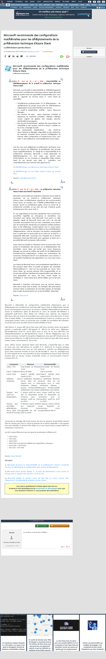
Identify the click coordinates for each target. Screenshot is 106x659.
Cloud (32, 5)
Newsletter (48, 2)
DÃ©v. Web (59, 5)
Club (80, 2)
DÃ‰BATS (66, 7)
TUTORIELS (14, 7)
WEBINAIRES (27, 7)
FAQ (26, 2)
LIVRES (35, 7)
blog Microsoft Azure (28, 178)
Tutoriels (19, 2)
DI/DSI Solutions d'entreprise (19, 5)
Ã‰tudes (65, 2)
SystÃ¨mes (102, 5)
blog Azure (23, 296)
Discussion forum (89, 52)
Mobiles (94, 5)
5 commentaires (48, 52)
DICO (77, 7)
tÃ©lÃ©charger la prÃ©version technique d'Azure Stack (37, 167)
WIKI (72, 7)
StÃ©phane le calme (32, 52)
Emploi (57, 2)
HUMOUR (83, 7)
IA (36, 5)
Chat (39, 2)
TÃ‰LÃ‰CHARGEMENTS (46, 7)
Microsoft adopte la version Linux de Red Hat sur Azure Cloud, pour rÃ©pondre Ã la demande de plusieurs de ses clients (37, 479)
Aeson (11, 532)
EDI (66, 5)
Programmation (73, 5)
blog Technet (16, 456)
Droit (73, 2)
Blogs (32, 2)
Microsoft (47, 5)
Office (88, 5)
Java (53, 5)
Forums (10, 2)
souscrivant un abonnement (47, 489)
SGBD (82, 5)
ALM (40, 5)
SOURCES (58, 7)
